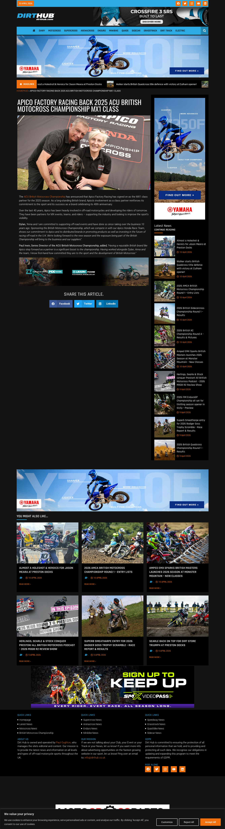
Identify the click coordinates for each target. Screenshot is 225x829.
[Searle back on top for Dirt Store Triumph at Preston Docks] (178, 616)
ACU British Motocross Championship (44, 196)
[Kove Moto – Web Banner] (84, 285)
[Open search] (204, 30)
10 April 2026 (184, 252)
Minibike (113, 30)
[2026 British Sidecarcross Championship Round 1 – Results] (164, 313)
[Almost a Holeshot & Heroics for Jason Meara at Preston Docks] (164, 246)
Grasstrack (150, 30)
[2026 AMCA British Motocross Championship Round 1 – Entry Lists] (164, 291)
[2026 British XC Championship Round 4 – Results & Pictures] (164, 336)
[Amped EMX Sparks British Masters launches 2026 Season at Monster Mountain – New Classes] (164, 358)
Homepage (22, 91)
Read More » (30, 584)
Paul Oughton (63, 742)
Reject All (189, 822)
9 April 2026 (184, 389)
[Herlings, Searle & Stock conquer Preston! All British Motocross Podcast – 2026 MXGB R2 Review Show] (164, 381)
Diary (42, 30)
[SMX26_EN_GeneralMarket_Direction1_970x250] (112, 707)
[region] (112, 819)
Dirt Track (166, 30)
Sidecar (136, 30)
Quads (125, 30)
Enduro (102, 30)
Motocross (54, 30)
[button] (61, 304)
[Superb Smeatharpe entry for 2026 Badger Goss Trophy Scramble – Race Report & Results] (164, 427)
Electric (180, 30)
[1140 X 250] (113, 76)
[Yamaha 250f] (179, 218)
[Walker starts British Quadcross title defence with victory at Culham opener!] (164, 268)
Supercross (70, 30)
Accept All (210, 822)
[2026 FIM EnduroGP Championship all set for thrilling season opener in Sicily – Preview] (164, 404)
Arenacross (87, 30)
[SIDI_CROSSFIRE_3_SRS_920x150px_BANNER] (151, 24)
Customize (167, 822)
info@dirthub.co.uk (95, 757)
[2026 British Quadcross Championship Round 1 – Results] (164, 450)
